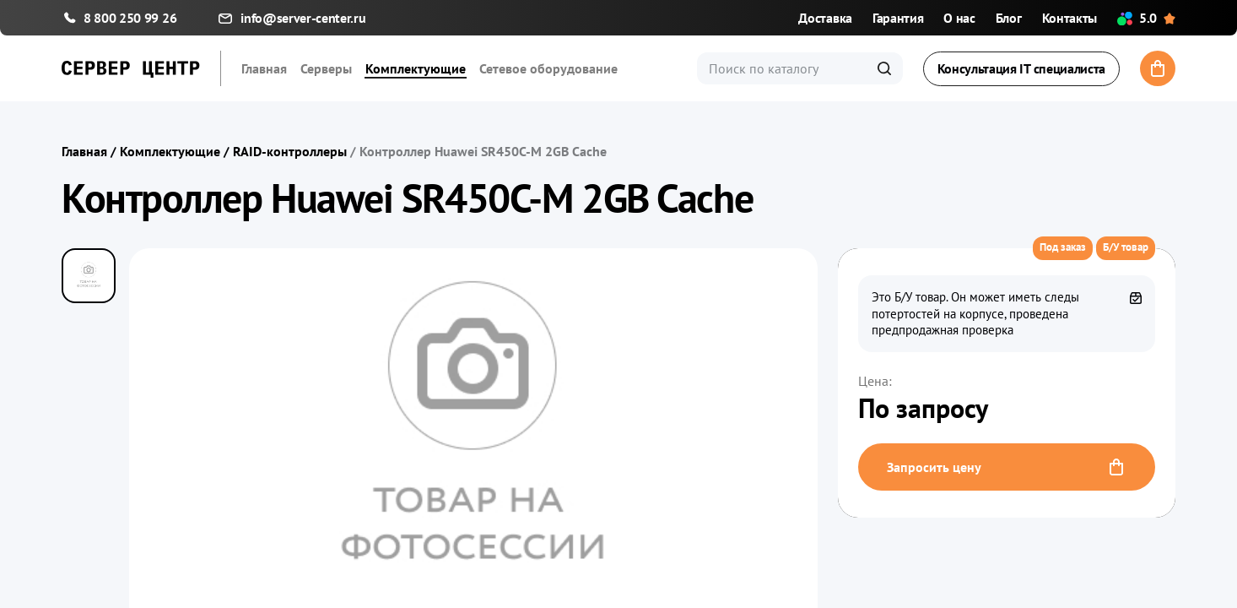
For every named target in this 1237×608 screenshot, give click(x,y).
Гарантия (897, 17)
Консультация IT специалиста (1021, 68)
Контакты (1069, 17)
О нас (959, 17)
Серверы (326, 68)
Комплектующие (415, 68)
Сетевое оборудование (548, 68)
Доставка (824, 17)
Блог (1009, 17)
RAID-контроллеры (290, 151)
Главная (264, 68)
